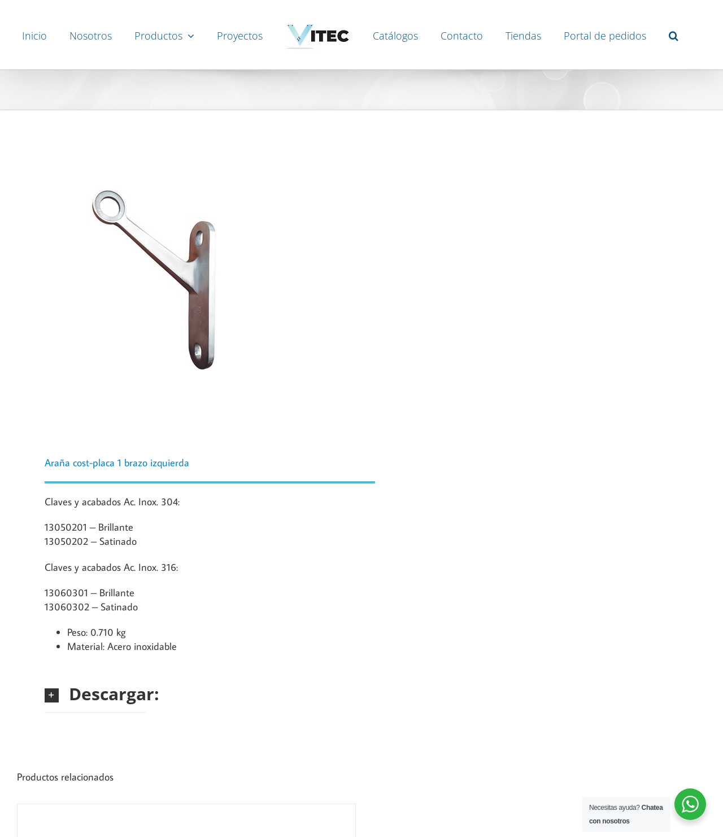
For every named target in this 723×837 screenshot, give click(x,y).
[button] (673, 35)
